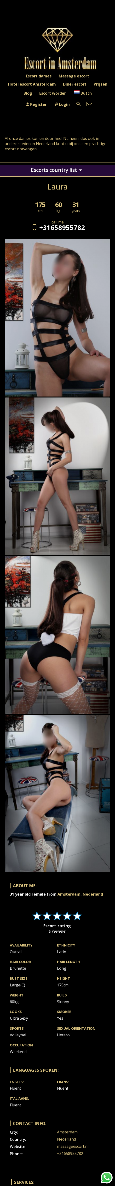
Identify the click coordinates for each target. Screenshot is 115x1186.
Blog (27, 93)
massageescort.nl (72, 1146)
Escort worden (53, 93)
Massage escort (74, 76)
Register (36, 104)
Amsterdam (69, 894)
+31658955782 (57, 227)
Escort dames (39, 76)
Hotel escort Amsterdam (32, 84)
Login (62, 104)
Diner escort (74, 84)
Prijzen (100, 84)
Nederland (93, 894)
